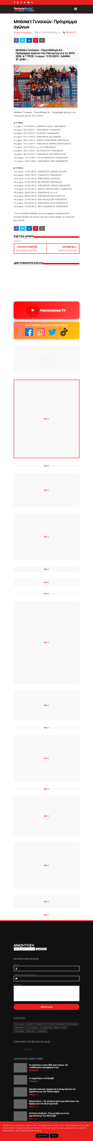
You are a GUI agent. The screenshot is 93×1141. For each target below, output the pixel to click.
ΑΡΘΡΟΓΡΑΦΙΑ (72, 1024)
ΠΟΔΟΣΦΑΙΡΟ (20, 1024)
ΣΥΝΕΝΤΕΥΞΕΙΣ (47, 1028)
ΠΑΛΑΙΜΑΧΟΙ (42, 1031)
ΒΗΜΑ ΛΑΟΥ (31, 1031)
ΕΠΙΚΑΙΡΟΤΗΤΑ (42, 1024)
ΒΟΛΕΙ (52, 1024)
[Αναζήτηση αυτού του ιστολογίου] (24, 949)
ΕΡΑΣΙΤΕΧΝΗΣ (19, 1031)
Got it (54, 1136)
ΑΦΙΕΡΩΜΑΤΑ (19, 1028)
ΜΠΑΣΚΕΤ (71, 32)
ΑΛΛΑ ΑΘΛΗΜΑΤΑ (33, 1028)
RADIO (64, 1028)
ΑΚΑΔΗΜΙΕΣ (60, 1024)
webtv (57, 1028)
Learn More (42, 1136)
